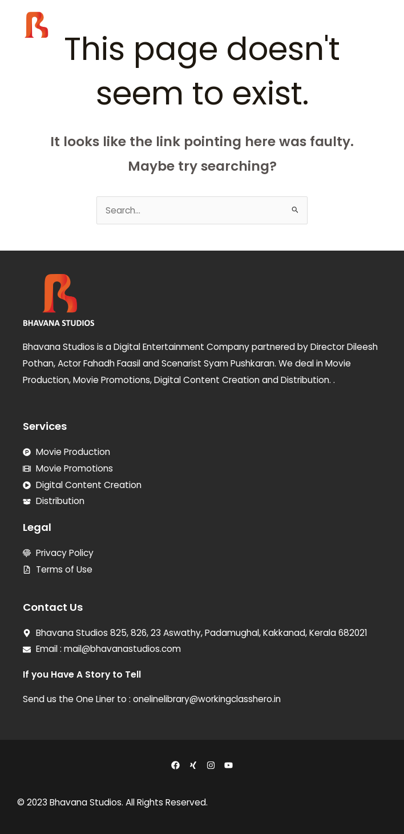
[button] (381, 30)
